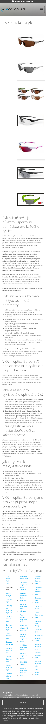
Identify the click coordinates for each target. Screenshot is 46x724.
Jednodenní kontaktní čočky (39, 638)
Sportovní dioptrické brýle (9, 627)
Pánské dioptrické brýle (9, 659)
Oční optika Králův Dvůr (8, 580)
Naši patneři (7, 693)
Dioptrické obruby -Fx (9, 643)
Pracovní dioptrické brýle (38, 664)
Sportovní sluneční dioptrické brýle (38, 580)
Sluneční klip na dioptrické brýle (23, 637)
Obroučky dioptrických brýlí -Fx (24, 628)
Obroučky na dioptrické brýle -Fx (9, 609)
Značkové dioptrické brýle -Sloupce (23, 586)
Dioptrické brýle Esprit (24, 578)
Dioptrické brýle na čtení (9, 676)
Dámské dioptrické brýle (9, 667)
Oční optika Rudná (37, 672)
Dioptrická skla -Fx (23, 663)
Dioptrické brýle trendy (38, 623)
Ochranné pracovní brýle (38, 655)
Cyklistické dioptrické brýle (23, 647)
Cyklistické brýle (9, 588)
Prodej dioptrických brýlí (39, 615)
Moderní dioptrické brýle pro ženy (23, 671)
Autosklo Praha (29, 697)
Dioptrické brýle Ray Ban (9, 650)
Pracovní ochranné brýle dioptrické (23, 597)
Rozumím (23, 702)
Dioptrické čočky (38, 608)
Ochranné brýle (9, 601)
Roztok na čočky (38, 631)
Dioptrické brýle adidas (38, 600)
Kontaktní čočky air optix (38, 647)
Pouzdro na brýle (8, 595)
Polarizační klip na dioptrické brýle (38, 590)
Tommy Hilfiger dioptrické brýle (23, 618)
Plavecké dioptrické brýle (23, 656)
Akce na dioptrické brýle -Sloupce (23, 607)
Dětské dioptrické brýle (9, 636)
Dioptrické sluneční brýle (9, 619)
